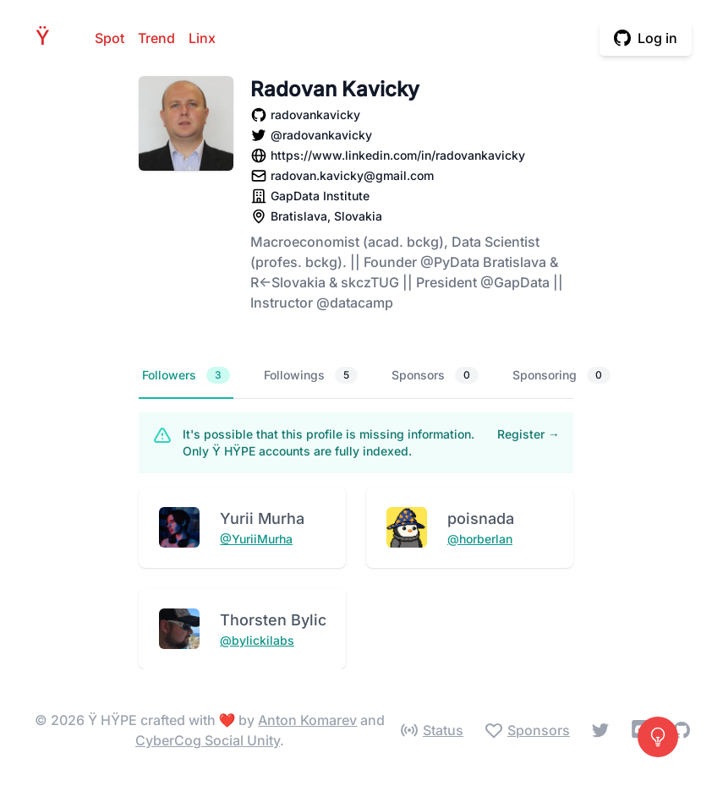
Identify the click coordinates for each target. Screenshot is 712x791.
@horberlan (479, 539)
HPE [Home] (47, 37)
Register (528, 434)
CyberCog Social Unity (207, 740)
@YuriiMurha (256, 539)
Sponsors (435, 375)
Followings (311, 375)
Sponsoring (561, 375)
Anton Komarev (307, 720)
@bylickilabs (257, 640)
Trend (156, 38)
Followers (186, 375)
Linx (202, 38)
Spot (109, 38)
